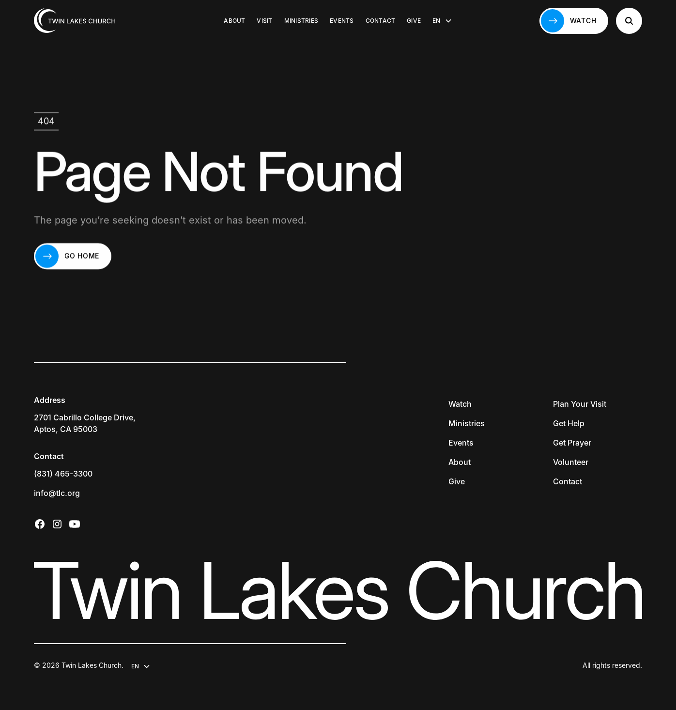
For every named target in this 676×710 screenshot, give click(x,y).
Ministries (301, 20)
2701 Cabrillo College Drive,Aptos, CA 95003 (85, 423)
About (234, 20)
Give (414, 20)
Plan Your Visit (579, 404)
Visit (264, 20)
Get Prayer (572, 443)
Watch (460, 404)
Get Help (568, 423)
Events (341, 20)
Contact (381, 20)
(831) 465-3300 (63, 473)
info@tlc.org (57, 493)
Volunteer (570, 462)
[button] (442, 21)
